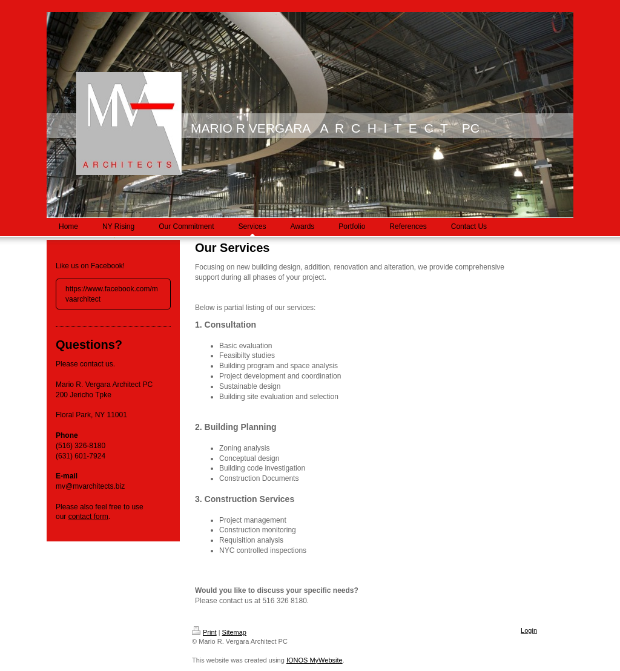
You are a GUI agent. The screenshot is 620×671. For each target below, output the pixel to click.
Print (204, 632)
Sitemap (234, 632)
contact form (88, 516)
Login (529, 630)
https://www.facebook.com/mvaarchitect (111, 294)
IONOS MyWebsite (314, 660)
